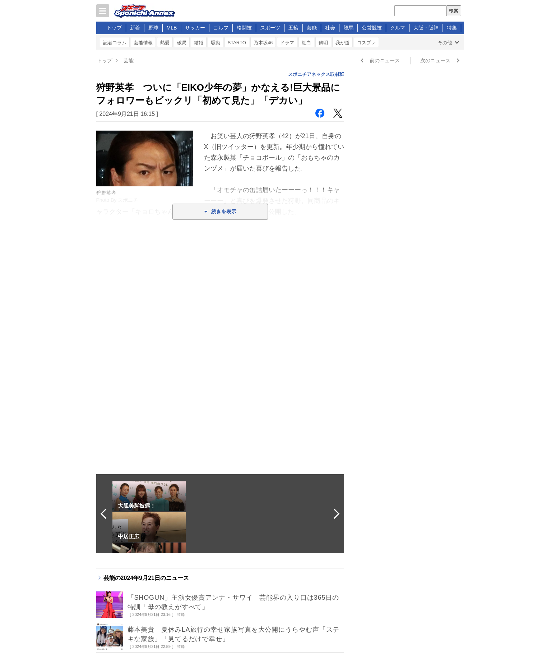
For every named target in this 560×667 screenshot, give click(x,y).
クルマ (397, 28)
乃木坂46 (263, 42)
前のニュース (385, 60)
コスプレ (366, 42)
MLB (172, 28)
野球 (153, 28)
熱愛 (165, 42)
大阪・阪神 (426, 28)
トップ (114, 28)
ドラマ (287, 42)
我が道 (342, 42)
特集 (452, 28)
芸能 (312, 28)
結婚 (198, 42)
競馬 (348, 28)
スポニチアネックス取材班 (316, 74)
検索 (453, 10)
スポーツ (270, 28)
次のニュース (435, 60)
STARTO (237, 42)
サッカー (195, 28)
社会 (330, 28)
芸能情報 (143, 42)
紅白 (306, 42)
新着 (135, 28)
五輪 (293, 28)
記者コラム (114, 42)
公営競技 (372, 28)
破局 (181, 42)
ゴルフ (220, 28)
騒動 (215, 42)
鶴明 (323, 42)
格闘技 (244, 28)
